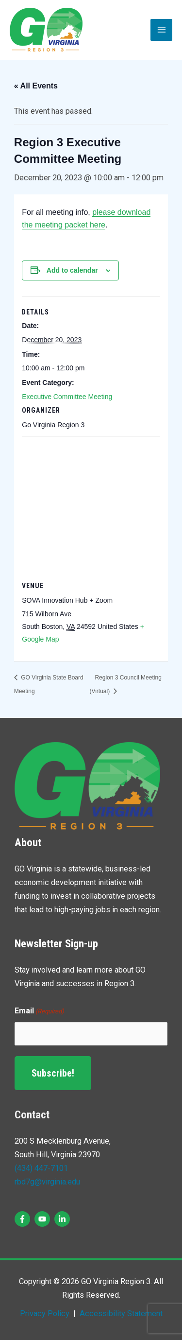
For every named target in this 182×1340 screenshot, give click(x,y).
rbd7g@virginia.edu (47, 1181)
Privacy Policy (44, 1313)
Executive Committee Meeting (67, 396)
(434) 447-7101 (41, 1168)
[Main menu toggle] (161, 30)
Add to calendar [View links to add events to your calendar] (72, 270)
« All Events (36, 86)
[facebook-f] (24, 1219)
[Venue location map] (91, 506)
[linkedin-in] (63, 1219)
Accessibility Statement (120, 1313)
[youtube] (43, 1219)
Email (39, 1011)
